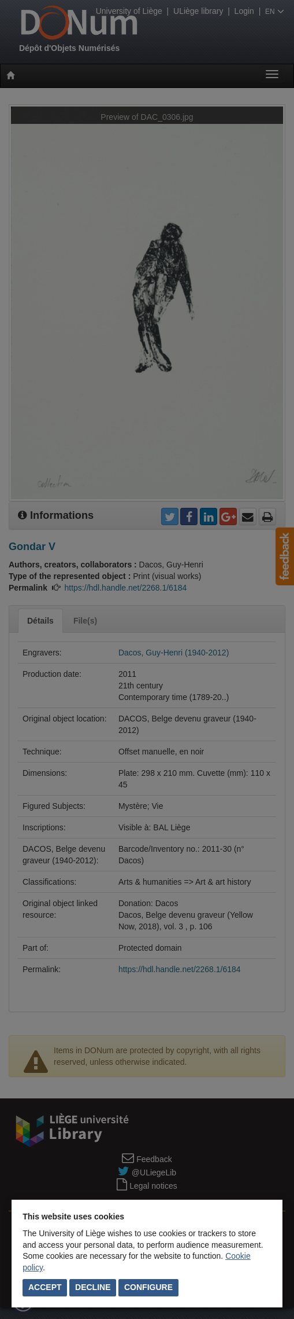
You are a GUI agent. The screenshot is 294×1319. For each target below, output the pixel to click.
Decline (92, 1287)
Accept (45, 1287)
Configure (148, 1287)
